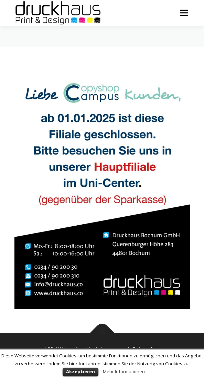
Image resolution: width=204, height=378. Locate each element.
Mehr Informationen (124, 371)
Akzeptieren (80, 371)
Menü (183, 13)
